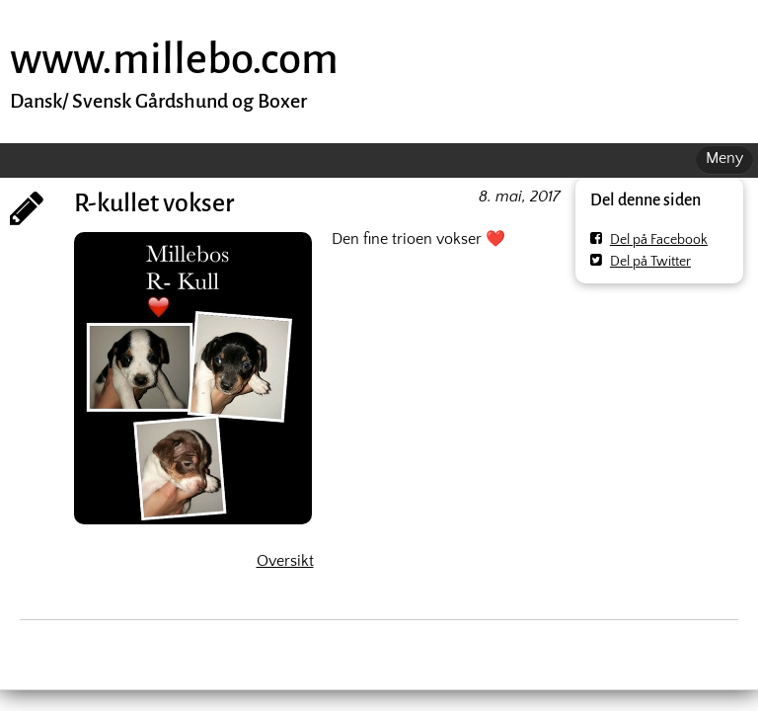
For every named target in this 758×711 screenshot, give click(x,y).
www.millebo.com (174, 59)
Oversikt (285, 561)
